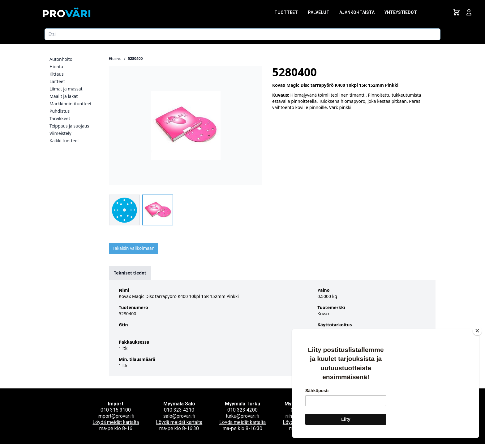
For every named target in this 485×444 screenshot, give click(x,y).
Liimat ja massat (66, 89)
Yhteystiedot (400, 12)
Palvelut (318, 12)
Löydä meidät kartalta (115, 422)
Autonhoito (60, 59)
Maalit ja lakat (63, 96)
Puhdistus (59, 111)
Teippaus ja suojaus (69, 126)
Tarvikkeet (59, 118)
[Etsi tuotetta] (242, 34)
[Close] (477, 330)
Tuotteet (286, 12)
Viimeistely (60, 133)
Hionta (56, 66)
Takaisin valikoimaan (133, 248)
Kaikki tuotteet (64, 141)
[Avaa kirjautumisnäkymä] (469, 12)
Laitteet (57, 81)
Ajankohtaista (357, 12)
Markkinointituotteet (70, 104)
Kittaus (56, 74)
